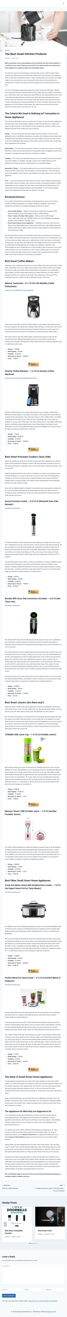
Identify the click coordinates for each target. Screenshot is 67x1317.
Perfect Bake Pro (15, 1039)
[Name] (12, 1290)
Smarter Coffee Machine (17, 1186)
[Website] (55, 1290)
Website (49, 1290)
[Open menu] (63, 3)
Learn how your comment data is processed (42, 1301)
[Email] (33, 1290)
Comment (6, 1266)
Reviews (7, 50)
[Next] (61, 1224)
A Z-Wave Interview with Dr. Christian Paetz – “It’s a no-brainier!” (50, 1188)
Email (27, 1290)
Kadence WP (52, 1312)
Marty (8, 58)
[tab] (31, 1243)
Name (5, 1290)
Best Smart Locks (45, 1231)
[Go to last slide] (5, 1224)
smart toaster (12, 1088)
